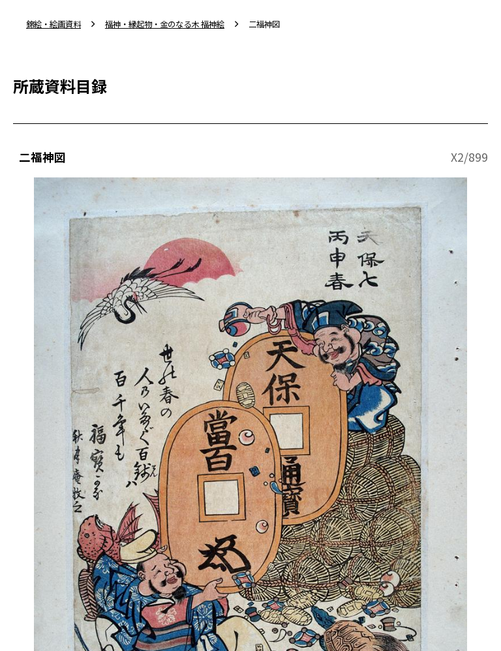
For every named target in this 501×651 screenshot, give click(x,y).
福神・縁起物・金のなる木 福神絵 (164, 24)
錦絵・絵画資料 (53, 24)
